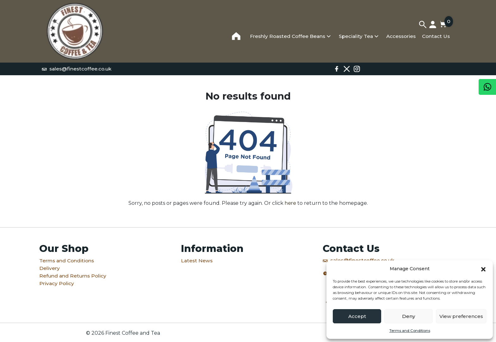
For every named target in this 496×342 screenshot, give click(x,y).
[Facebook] (337, 69)
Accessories (401, 36)
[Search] (423, 24)
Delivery (49, 268)
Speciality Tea (356, 36)
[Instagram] (357, 69)
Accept (357, 316)
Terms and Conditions (409, 330)
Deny (408, 316)
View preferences (461, 316)
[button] (483, 269)
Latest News (197, 261)
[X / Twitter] (347, 69)
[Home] (75, 31)
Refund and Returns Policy (72, 276)
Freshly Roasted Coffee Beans (287, 36)
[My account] (433, 24)
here (290, 203)
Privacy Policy (56, 283)
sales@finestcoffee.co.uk (76, 69)
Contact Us (436, 36)
